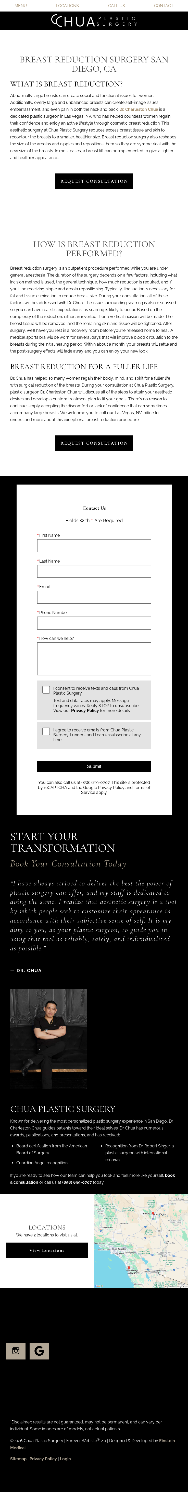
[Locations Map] (141, 1240)
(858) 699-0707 (95, 782)
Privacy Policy (85, 710)
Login (65, 1458)
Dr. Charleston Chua (138, 109)
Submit (94, 766)
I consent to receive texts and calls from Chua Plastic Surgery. (99, 699)
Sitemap (18, 1458)
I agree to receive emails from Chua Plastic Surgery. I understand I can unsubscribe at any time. (97, 735)
